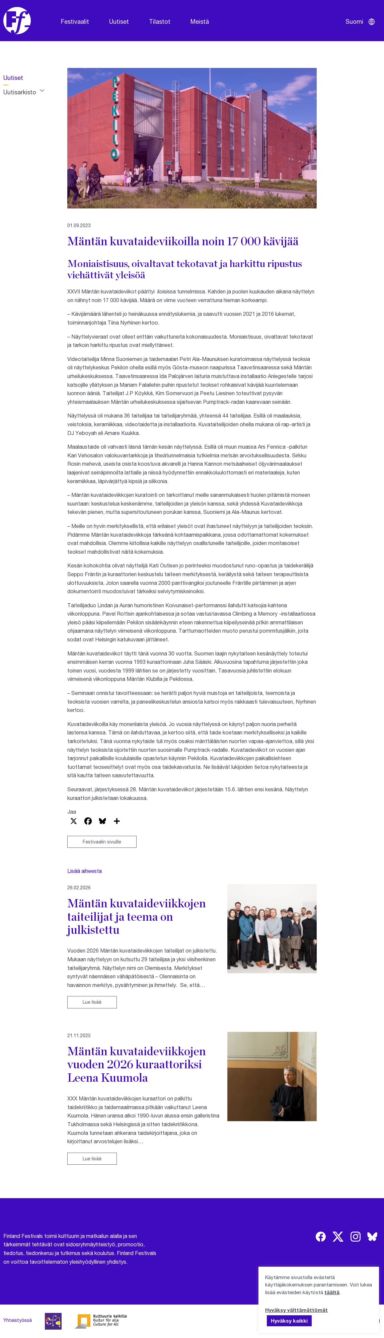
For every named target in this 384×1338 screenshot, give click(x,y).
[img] (321, 1237)
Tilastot (159, 21)
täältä (331, 1292)
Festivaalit (75, 21)
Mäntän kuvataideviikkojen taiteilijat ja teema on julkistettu (136, 916)
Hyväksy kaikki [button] (289, 1321)
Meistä (199, 21)
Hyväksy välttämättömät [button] (296, 1310)
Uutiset (119, 21)
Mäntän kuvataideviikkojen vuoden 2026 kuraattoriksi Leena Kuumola (136, 1064)
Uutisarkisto (19, 92)
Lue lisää (92, 1002)
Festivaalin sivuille (102, 841)
